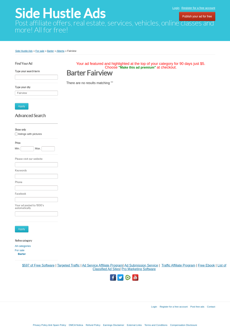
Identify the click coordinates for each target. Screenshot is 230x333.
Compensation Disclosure (183, 325)
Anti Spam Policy (57, 325)
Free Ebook (206, 265)
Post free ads (197, 306)
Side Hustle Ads (60, 13)
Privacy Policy (40, 325)
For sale (20, 250)
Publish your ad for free (197, 16)
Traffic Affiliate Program (178, 265)
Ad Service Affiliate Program (102, 265)
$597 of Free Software (38, 265)
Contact (211, 306)
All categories (23, 246)
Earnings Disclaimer (113, 325)
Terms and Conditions (156, 325)
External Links (134, 325)
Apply (21, 106)
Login (175, 8)
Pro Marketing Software (138, 269)
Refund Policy (93, 325)
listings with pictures (30, 133)
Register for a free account (198, 8)
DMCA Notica (76, 325)
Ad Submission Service (141, 265)
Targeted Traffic (68, 265)
